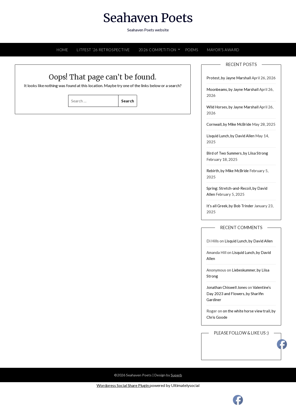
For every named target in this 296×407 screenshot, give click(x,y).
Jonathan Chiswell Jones (226, 287)
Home (62, 49)
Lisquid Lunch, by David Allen (230, 135)
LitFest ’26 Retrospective (103, 49)
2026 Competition (157, 49)
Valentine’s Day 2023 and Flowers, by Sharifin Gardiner (238, 293)
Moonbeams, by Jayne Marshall (232, 89)
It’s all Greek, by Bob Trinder (229, 206)
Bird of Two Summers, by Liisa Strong (237, 153)
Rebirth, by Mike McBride (227, 170)
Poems (191, 49)
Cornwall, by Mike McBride (228, 124)
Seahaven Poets (148, 17)
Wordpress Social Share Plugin (123, 385)
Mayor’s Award (223, 49)
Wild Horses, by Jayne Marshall (232, 107)
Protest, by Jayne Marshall (228, 78)
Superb (176, 375)
